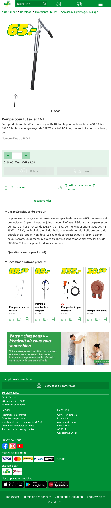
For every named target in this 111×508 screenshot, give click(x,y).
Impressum (12, 497)
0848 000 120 (9, 397)
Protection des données (37, 497)
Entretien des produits (13, 418)
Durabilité (62, 418)
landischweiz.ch (96, 497)
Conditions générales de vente (18, 425)
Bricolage (25, 12)
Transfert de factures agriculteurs (19, 429)
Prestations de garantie (14, 414)
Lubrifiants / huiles (46, 12)
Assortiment (9, 12)
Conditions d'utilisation (69, 497)
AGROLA (61, 429)
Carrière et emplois (67, 414)
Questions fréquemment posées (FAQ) (22, 422)
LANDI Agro (63, 425)
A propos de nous (66, 422)
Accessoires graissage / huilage (79, 12)
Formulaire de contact (13, 404)
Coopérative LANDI (67, 432)
